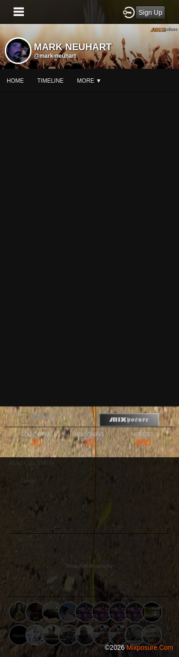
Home (15, 80)
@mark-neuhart (55, 56)
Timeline (50, 80)
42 (89, 440)
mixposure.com (149, 647)
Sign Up (150, 12)
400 (142, 440)
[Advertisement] (89, 546)
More (89, 80)
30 (36, 440)
